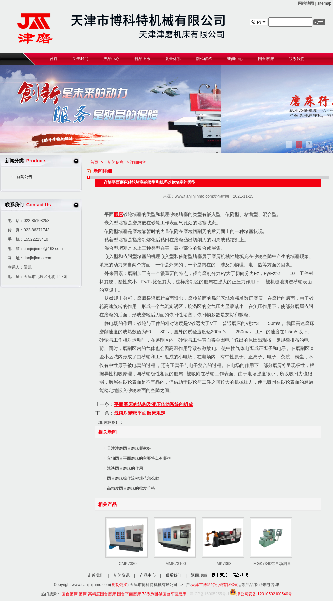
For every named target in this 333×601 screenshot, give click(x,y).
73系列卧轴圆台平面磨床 (164, 594)
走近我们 (96, 575)
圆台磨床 (70, 594)
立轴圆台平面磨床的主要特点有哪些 (139, 458)
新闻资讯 (122, 575)
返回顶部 (199, 575)
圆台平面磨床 (129, 594)
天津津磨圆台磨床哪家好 (129, 448)
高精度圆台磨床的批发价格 (131, 488)
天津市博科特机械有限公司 (215, 584)
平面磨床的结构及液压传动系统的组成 (153, 404)
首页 (94, 162)
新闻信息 (116, 162)
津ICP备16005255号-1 (210, 594)
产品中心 (148, 575)
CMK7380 (127, 563)
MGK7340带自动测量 (272, 563)
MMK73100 (176, 563)
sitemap (324, 3)
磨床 (118, 214)
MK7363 (224, 563)
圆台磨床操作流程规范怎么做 (133, 478)
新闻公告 (24, 176)
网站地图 (306, 3)
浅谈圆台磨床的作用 (125, 468)
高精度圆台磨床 (102, 594)
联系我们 (173, 575)
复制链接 (119, 584)
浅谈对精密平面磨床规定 (139, 413)
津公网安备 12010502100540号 (261, 594)
